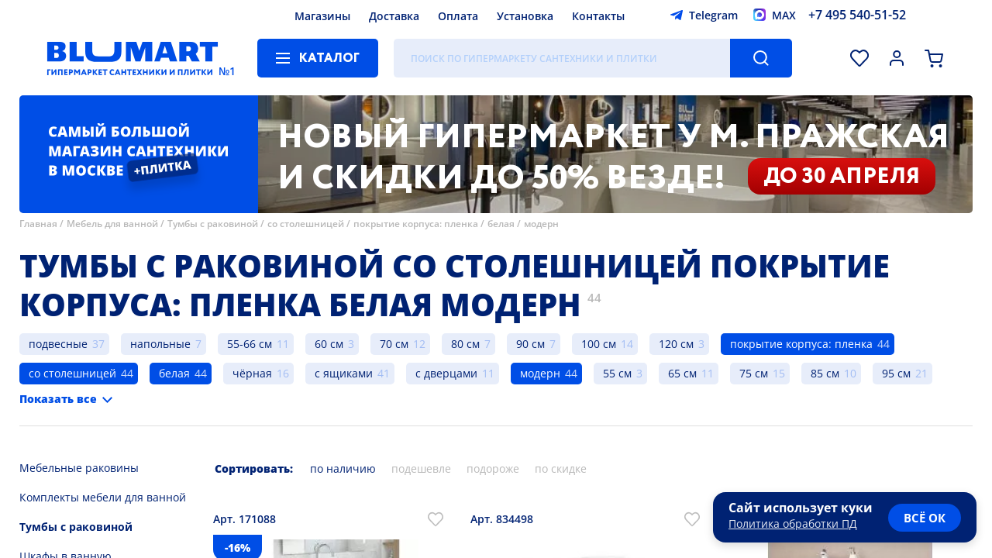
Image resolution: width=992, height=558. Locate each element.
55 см (617, 373)
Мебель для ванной (112, 223)
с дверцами (446, 373)
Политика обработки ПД (792, 523)
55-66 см (249, 343)
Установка (525, 16)
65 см (682, 373)
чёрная (252, 373)
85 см (825, 373)
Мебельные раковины (79, 467)
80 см (465, 343)
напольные (160, 343)
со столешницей (305, 223)
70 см (394, 343)
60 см (329, 343)
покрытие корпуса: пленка (415, 223)
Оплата (458, 16)
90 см (530, 343)
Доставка (394, 16)
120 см (676, 343)
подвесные (58, 343)
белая (501, 223)
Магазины (322, 16)
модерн (541, 223)
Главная (38, 223)
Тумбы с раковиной (212, 223)
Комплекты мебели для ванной (102, 497)
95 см (896, 373)
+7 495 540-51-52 (857, 14)
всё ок (925, 517)
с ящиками (344, 373)
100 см (598, 343)
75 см (753, 373)
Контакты (598, 16)
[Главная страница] (132, 58)
